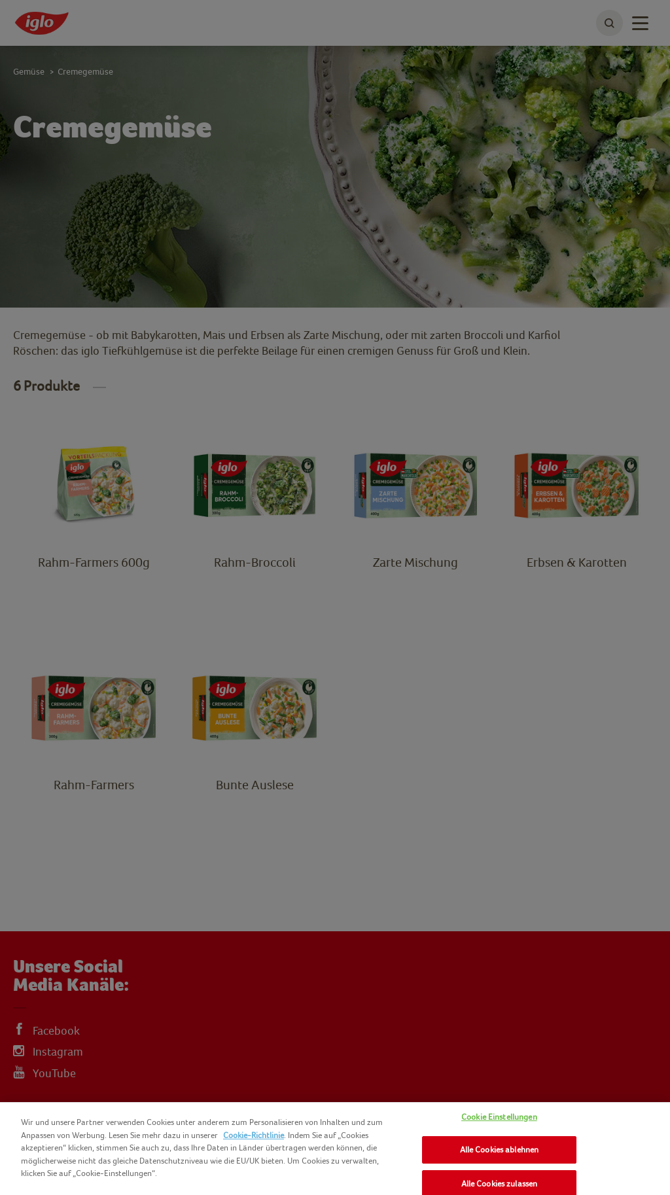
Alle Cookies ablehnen (499, 1149)
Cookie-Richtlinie (253, 1135)
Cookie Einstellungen (499, 1117)
